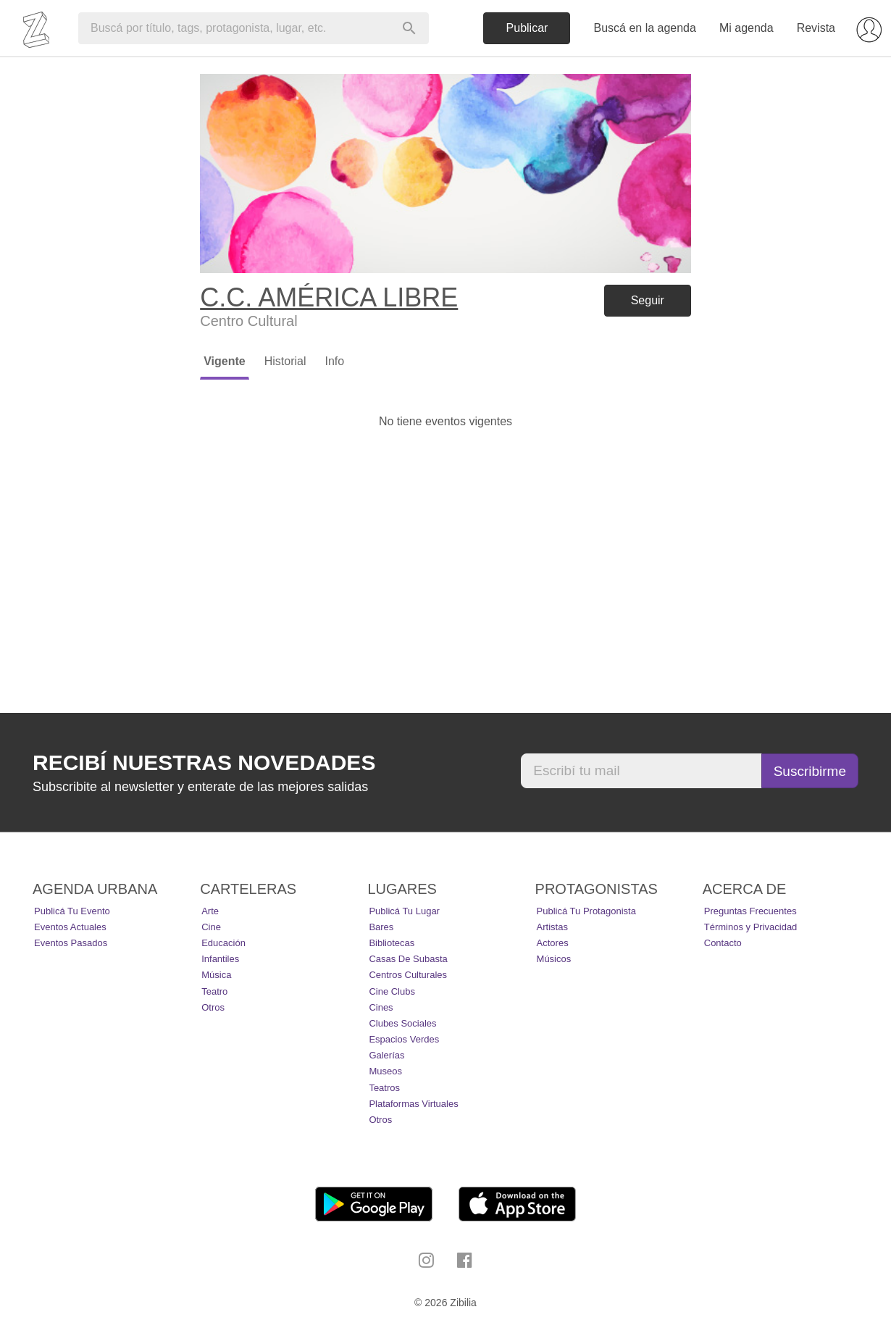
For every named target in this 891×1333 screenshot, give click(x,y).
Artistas (552, 927)
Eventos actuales (70, 927)
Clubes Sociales (402, 1023)
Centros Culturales (408, 974)
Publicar (527, 28)
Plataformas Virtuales (413, 1103)
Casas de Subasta (408, 958)
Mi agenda (746, 28)
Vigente (225, 361)
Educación (223, 942)
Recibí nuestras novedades (204, 762)
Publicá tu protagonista (586, 911)
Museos (385, 1071)
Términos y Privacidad (751, 927)
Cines (381, 1007)
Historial (285, 361)
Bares (381, 927)
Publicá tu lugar (404, 911)
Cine (211, 927)
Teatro (214, 991)
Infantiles (220, 958)
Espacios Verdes (404, 1039)
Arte (210, 911)
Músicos (554, 958)
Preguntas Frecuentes (750, 911)
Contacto (723, 942)
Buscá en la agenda (644, 28)
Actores (553, 942)
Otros (213, 1007)
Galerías (386, 1055)
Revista (816, 28)
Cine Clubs (392, 991)
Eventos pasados (70, 942)
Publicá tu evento (72, 911)
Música (216, 974)
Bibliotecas (391, 942)
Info (334, 361)
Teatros (384, 1087)
